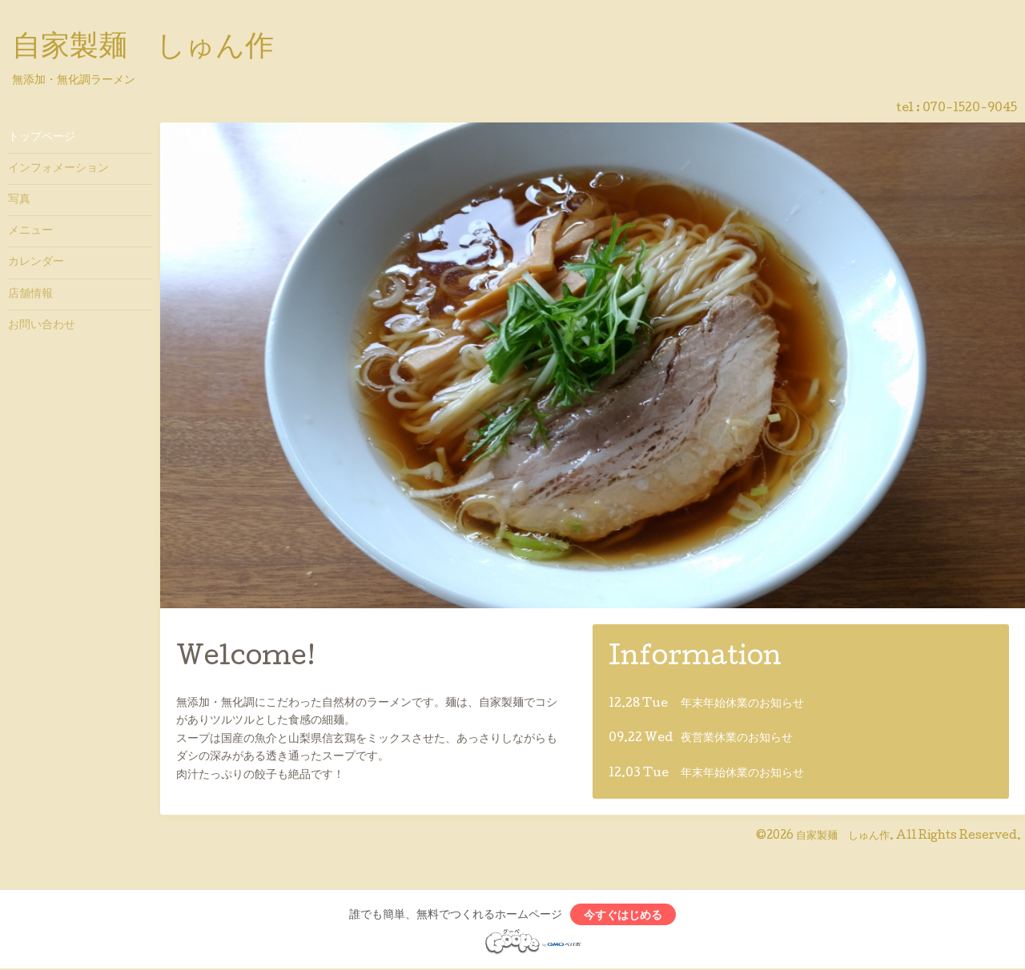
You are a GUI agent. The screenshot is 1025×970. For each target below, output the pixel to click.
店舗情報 (30, 294)
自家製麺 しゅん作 (143, 49)
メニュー (30, 231)
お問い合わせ (41, 325)
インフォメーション (58, 168)
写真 (19, 200)
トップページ (41, 137)
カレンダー (36, 262)
